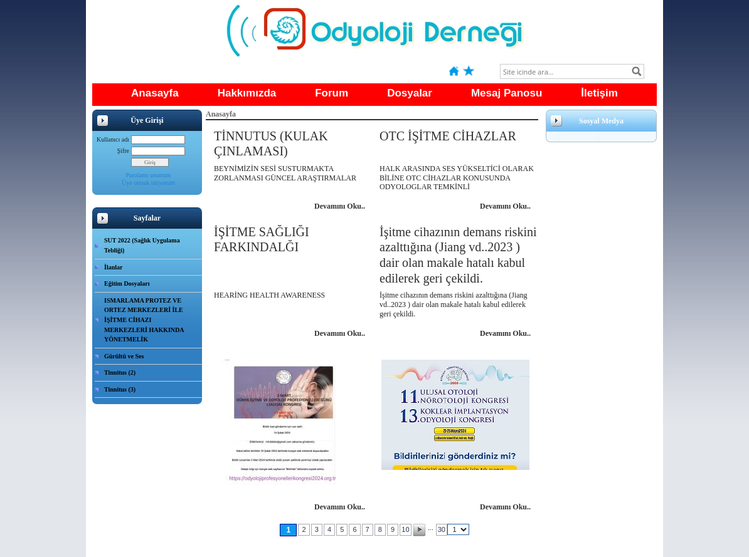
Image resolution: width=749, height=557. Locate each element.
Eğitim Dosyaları (127, 283)
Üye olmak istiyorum (148, 182)
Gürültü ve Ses (124, 356)
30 (441, 529)
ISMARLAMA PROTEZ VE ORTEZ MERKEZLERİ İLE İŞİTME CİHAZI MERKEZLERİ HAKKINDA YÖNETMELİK (144, 320)
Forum (331, 93)
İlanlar (113, 267)
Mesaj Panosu (506, 93)
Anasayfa (155, 93)
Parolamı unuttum (148, 175)
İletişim (599, 93)
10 (405, 529)
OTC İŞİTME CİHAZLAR (448, 136)
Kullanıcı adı (113, 139)
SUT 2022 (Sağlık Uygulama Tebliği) (142, 245)
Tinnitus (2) (119, 372)
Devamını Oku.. (339, 206)
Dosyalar (409, 93)
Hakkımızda (247, 93)
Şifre (123, 150)
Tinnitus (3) (119, 389)
